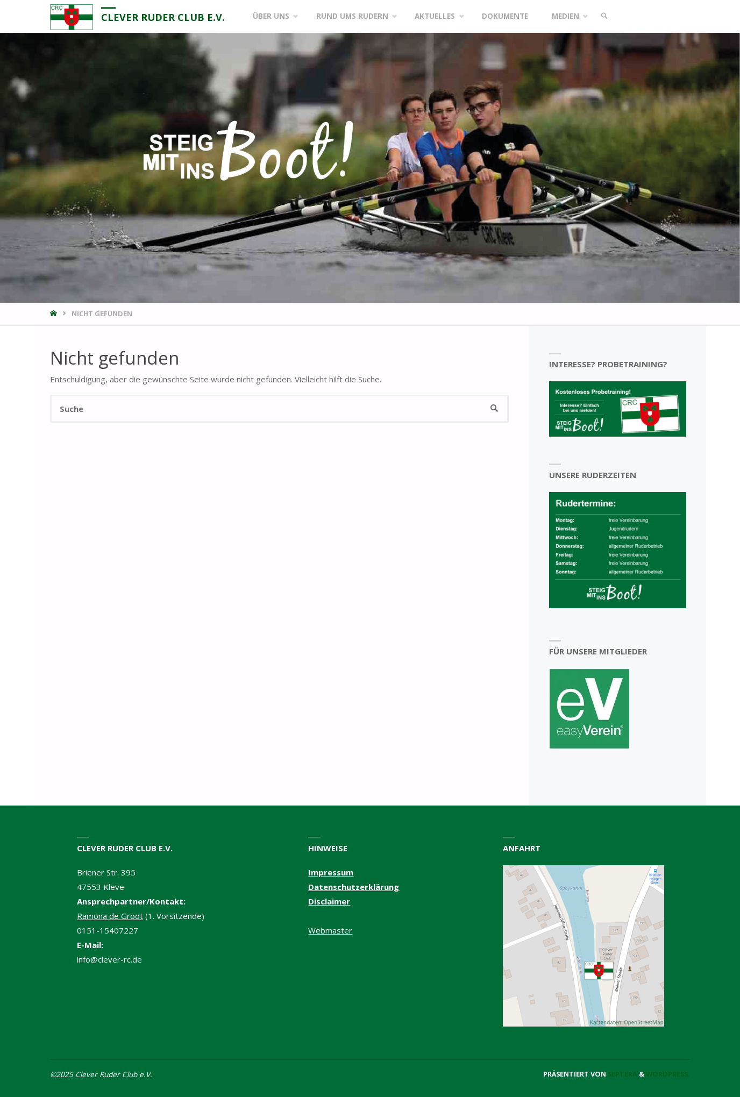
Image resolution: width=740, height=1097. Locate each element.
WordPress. (668, 1074)
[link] (604, 16)
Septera (621, 1074)
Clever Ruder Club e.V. (163, 17)
